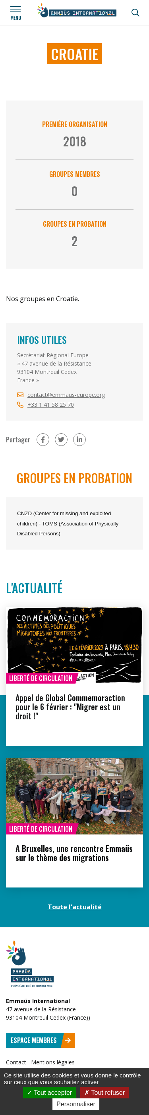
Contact (16, 1062)
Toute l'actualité (75, 907)
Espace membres (41, 1040)
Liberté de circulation (40, 678)
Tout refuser (104, 1092)
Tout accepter (49, 1092)
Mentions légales (53, 1062)
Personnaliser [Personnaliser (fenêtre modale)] (75, 1104)
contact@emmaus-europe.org (66, 394)
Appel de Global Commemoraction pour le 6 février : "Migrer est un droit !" (70, 707)
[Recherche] (135, 12)
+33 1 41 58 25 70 (50, 404)
